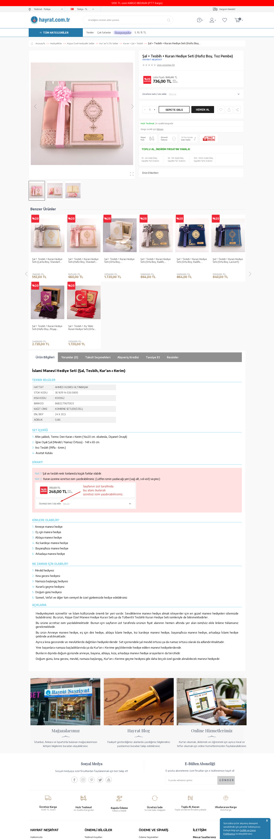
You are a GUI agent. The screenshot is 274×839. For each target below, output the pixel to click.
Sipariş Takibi (145, 785)
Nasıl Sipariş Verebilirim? (151, 794)
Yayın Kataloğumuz (40, 787)
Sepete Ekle (174, 109)
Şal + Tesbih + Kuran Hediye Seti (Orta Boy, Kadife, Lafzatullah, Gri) (119, 261)
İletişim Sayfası (200, 794)
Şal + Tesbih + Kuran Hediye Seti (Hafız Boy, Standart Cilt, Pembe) (47, 261)
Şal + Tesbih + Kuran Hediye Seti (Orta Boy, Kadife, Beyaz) (228, 261)
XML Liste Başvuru (39, 778)
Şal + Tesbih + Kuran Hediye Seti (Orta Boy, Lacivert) (192, 261)
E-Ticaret (127, 834)
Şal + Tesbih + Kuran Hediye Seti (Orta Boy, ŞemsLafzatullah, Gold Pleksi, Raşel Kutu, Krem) (83, 261)
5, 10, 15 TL (140, 32)
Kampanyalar (122, 32)
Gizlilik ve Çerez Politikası (97, 782)
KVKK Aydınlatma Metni (97, 787)
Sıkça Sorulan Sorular (95, 792)
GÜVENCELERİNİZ (102, 808)
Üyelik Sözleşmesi (94, 778)
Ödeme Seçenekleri (148, 764)
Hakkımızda (36, 764)
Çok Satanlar (104, 32)
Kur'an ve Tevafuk (39, 782)
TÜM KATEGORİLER (55, 32)
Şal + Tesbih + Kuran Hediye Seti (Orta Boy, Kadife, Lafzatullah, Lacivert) (155, 261)
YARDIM (149, 808)
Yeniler (90, 32)
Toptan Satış (36, 773)
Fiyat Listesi (36, 792)
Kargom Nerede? (227, 9)
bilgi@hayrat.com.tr (203, 790)
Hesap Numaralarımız (150, 769)
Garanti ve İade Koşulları (97, 769)
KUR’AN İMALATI (46, 808)
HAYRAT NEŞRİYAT (152, 59)
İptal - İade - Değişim (149, 790)
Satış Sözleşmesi (93, 773)
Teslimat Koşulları (93, 764)
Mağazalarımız (37, 769)
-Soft (119, 834)
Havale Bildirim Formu (150, 773)
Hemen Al (203, 109)
